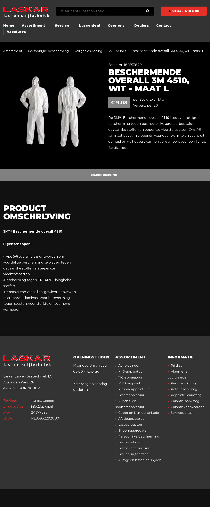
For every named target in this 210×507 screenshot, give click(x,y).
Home (8, 25)
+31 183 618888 (43, 406)
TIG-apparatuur (132, 383)
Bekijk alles (118, 154)
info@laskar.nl (42, 412)
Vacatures (16, 32)
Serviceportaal (183, 419)
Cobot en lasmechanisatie (139, 419)
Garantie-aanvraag (186, 407)
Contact (163, 25)
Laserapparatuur (132, 401)
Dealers (141, 25)
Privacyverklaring (185, 389)
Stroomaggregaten (135, 436)
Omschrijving (104, 181)
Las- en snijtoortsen (134, 466)
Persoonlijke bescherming (50, 51)
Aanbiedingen (130, 371)
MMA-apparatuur (133, 389)
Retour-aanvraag (185, 395)
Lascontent (89, 25)
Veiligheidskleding (92, 51)
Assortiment (33, 25)
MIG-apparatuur (132, 377)
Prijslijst (177, 371)
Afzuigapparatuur (133, 424)
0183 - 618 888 (184, 11)
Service (62, 25)
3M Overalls (122, 51)
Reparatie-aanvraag (187, 401)
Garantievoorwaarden (189, 413)
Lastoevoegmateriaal (136, 460)
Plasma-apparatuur (135, 395)
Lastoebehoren (131, 454)
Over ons (116, 25)
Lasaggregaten (131, 430)
